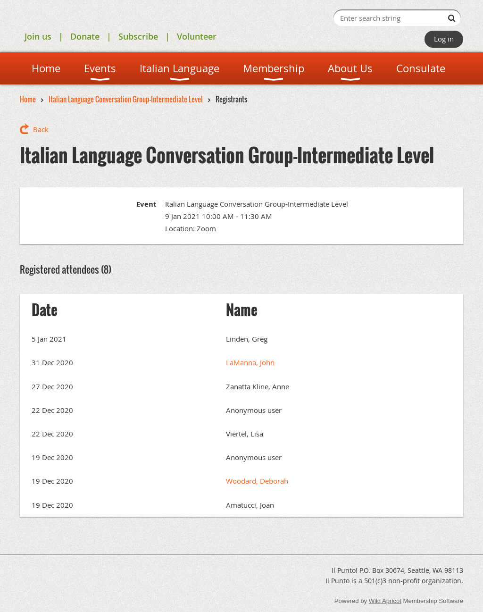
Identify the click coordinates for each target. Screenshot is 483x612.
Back (41, 129)
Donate (85, 36)
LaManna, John (250, 362)
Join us (38, 36)
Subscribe (138, 36)
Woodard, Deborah (257, 481)
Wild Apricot (385, 600)
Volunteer (197, 36)
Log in (444, 38)
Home (28, 99)
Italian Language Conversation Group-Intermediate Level (126, 99)
